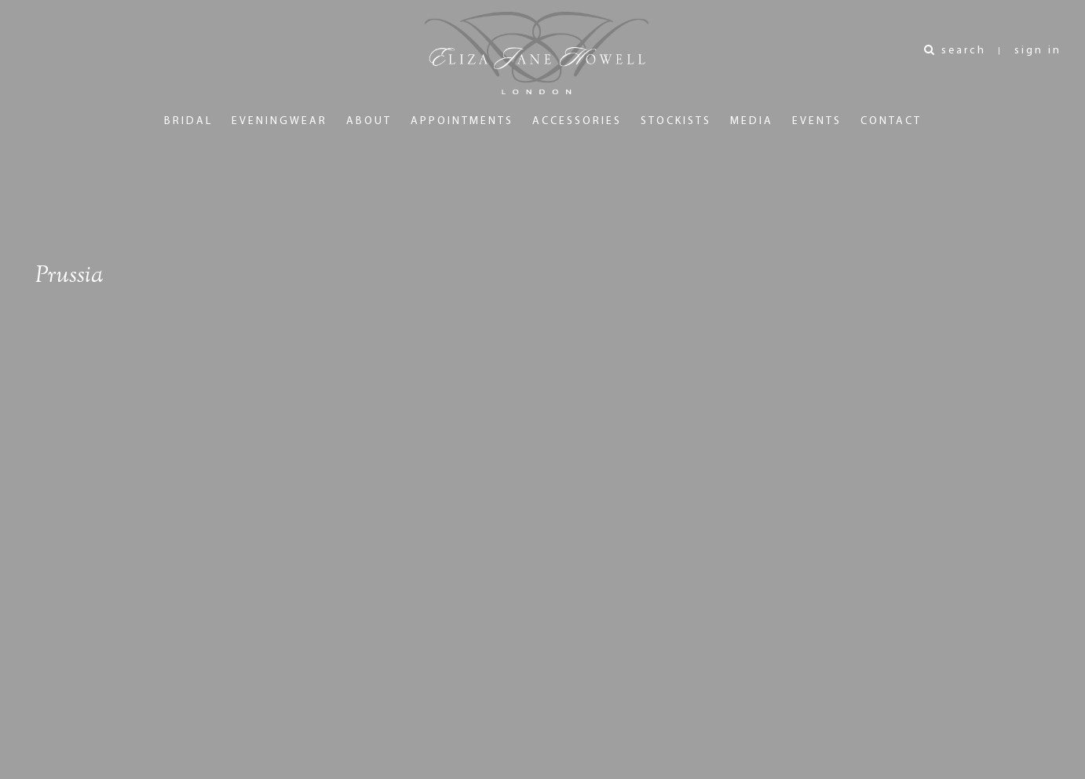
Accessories (577, 121)
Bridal (188, 121)
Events (817, 121)
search (955, 51)
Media (751, 121)
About (369, 121)
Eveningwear (279, 121)
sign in (1037, 51)
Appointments (462, 121)
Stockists (676, 121)
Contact (891, 121)
